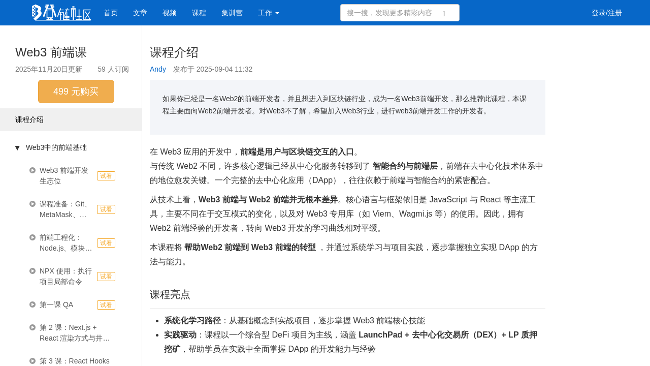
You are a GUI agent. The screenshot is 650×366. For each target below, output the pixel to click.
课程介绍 (29, 119)
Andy (158, 69)
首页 (111, 13)
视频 (169, 13)
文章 (140, 13)
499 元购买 (76, 91)
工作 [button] (268, 13)
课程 (199, 13)
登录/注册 (607, 13)
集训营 (232, 13)
